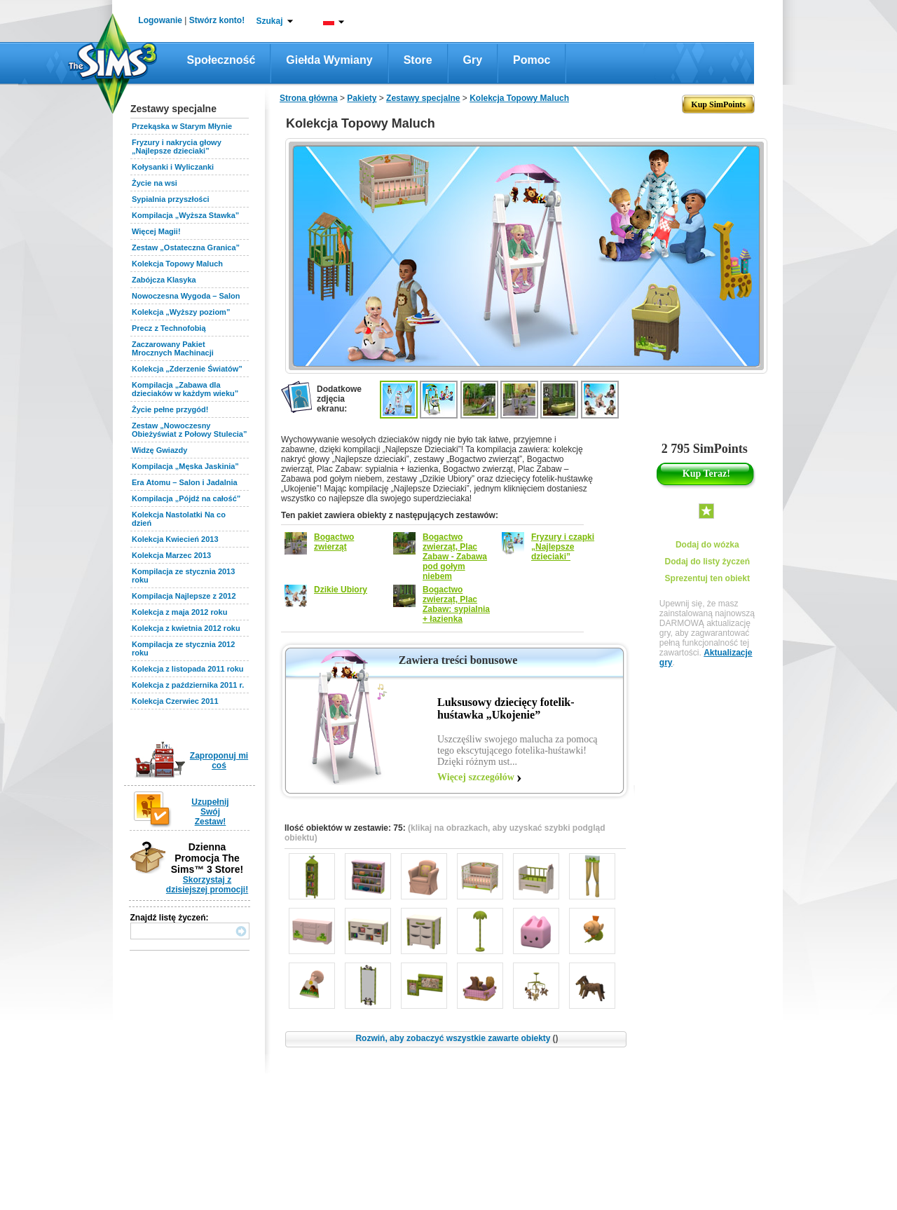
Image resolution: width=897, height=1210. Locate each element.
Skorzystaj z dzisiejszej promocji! (207, 885)
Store (418, 60)
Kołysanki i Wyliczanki (173, 167)
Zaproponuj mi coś (219, 760)
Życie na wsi (154, 183)
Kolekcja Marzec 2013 (171, 555)
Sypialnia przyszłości (171, 199)
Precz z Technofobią (169, 328)
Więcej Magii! (156, 231)
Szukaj (269, 21)
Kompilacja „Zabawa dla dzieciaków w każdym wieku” (185, 389)
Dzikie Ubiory (340, 589)
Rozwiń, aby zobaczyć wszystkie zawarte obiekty (456, 1038)
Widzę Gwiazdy (159, 450)
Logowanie (160, 20)
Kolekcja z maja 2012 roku (179, 612)
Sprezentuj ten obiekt (707, 578)
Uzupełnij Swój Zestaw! (209, 812)
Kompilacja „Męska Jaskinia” (185, 466)
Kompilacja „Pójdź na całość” (186, 498)
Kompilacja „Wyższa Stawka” (185, 215)
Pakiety (361, 98)
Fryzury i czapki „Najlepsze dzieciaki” (562, 547)
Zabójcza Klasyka (164, 280)
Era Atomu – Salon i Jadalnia (185, 482)
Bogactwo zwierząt (334, 542)
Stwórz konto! (217, 20)
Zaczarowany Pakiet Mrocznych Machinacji (173, 348)
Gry (473, 60)
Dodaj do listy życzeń (707, 561)
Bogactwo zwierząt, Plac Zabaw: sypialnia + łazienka (456, 604)
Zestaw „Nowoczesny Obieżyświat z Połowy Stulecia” (189, 429)
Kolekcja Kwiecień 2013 (175, 539)
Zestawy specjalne (423, 98)
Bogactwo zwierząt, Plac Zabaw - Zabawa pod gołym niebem (455, 556)
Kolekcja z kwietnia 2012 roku (186, 628)
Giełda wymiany (329, 60)
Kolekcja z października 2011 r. (188, 685)
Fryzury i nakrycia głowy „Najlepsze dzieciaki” (176, 146)
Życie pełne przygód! (170, 409)
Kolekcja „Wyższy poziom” (181, 312)
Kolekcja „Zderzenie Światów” (187, 369)
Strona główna (309, 98)
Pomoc (531, 60)
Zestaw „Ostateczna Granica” (186, 247)
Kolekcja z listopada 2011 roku (188, 669)
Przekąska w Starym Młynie (182, 126)
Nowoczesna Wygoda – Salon (186, 296)
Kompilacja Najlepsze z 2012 (184, 596)
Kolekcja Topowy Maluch (177, 263)
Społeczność (221, 60)
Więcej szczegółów (475, 777)
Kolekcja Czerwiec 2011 (175, 701)
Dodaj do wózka (707, 545)
